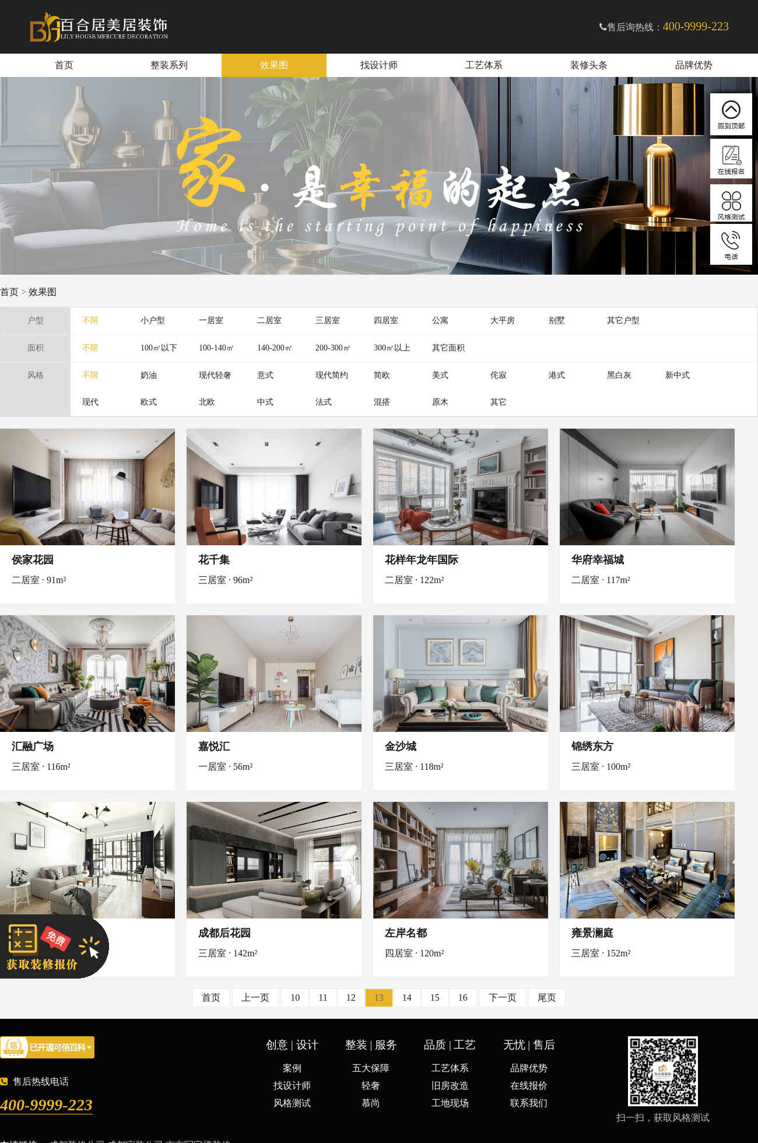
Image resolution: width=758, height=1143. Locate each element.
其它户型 (623, 320)
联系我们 (529, 1103)
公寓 (440, 320)
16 (463, 997)
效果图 (274, 65)
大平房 (502, 320)
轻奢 (371, 1086)
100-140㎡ (216, 347)
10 (295, 997)
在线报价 (529, 1086)
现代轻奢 (215, 375)
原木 (440, 402)
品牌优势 (694, 65)
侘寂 (498, 375)
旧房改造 (450, 1086)
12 (351, 997)
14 (407, 997)
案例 (292, 1068)
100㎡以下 (159, 347)
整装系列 (169, 65)
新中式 (677, 375)
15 (435, 997)
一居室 (211, 320)
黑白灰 (619, 375)
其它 (498, 402)
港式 (557, 375)
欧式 (149, 402)
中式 (265, 402)
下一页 (503, 997)
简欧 (382, 375)
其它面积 (448, 347)
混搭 (382, 402)
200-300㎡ (333, 347)
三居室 (327, 320)
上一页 (255, 997)
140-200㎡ (275, 347)
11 (322, 997)
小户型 (153, 320)
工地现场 (450, 1103)
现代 (90, 402)
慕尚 (371, 1103)
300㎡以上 (392, 347)
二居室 (269, 320)
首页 (64, 65)
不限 (90, 320)
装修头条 (589, 65)
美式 (440, 375)
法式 (323, 402)
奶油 (149, 375)
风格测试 (292, 1103)
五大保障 (370, 1068)
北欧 (207, 402)
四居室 (386, 320)
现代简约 (331, 375)
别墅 (557, 320)
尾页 (547, 997)
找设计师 (379, 65)
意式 (265, 375)
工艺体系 (484, 65)
